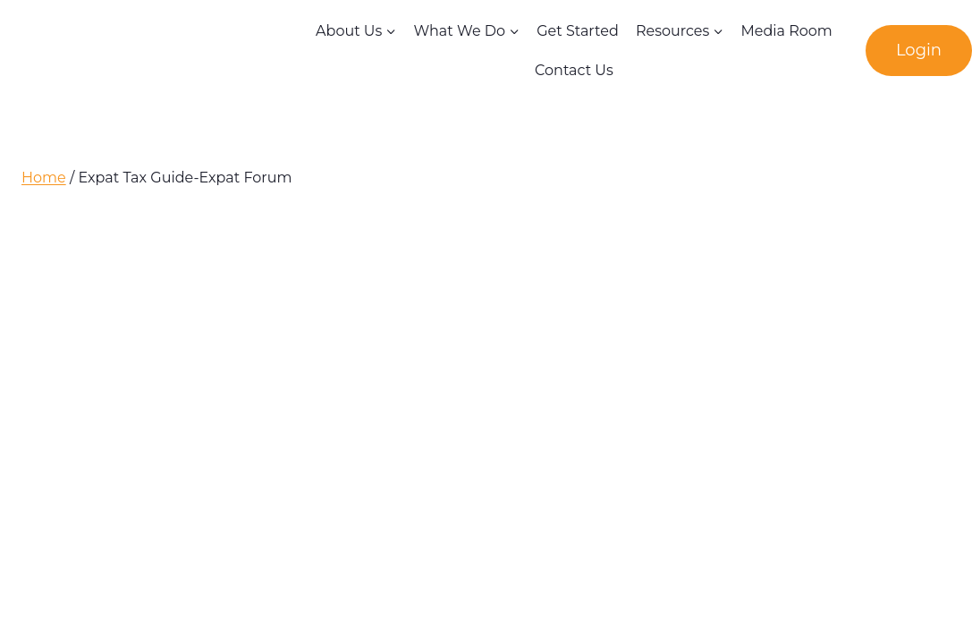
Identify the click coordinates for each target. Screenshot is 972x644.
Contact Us (574, 70)
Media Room (786, 30)
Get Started (578, 30)
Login (919, 50)
